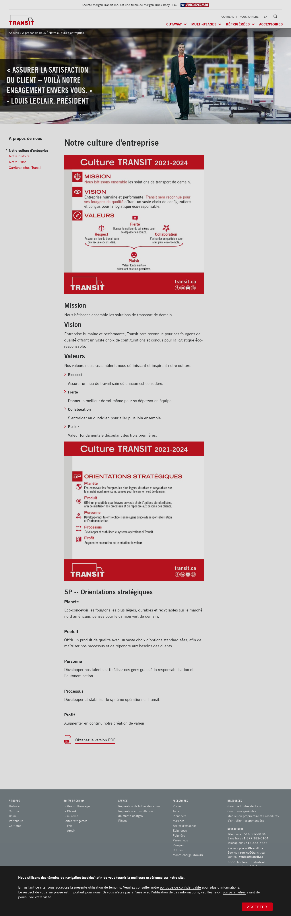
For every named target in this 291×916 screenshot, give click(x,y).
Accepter (257, 906)
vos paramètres (234, 892)
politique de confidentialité (180, 887)
